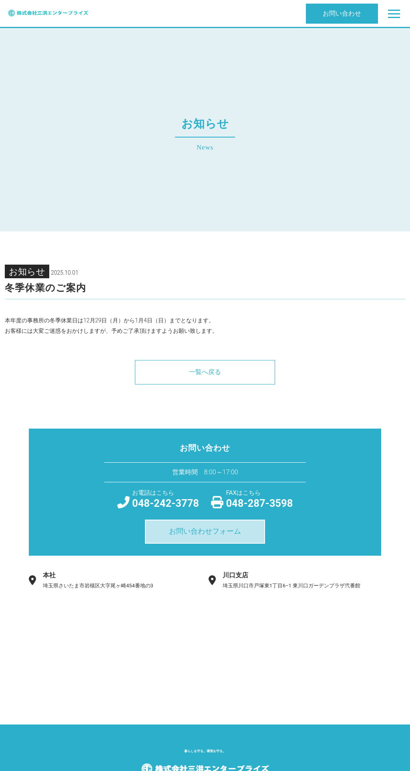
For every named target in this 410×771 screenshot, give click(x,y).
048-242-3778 (165, 498)
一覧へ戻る (205, 372)
